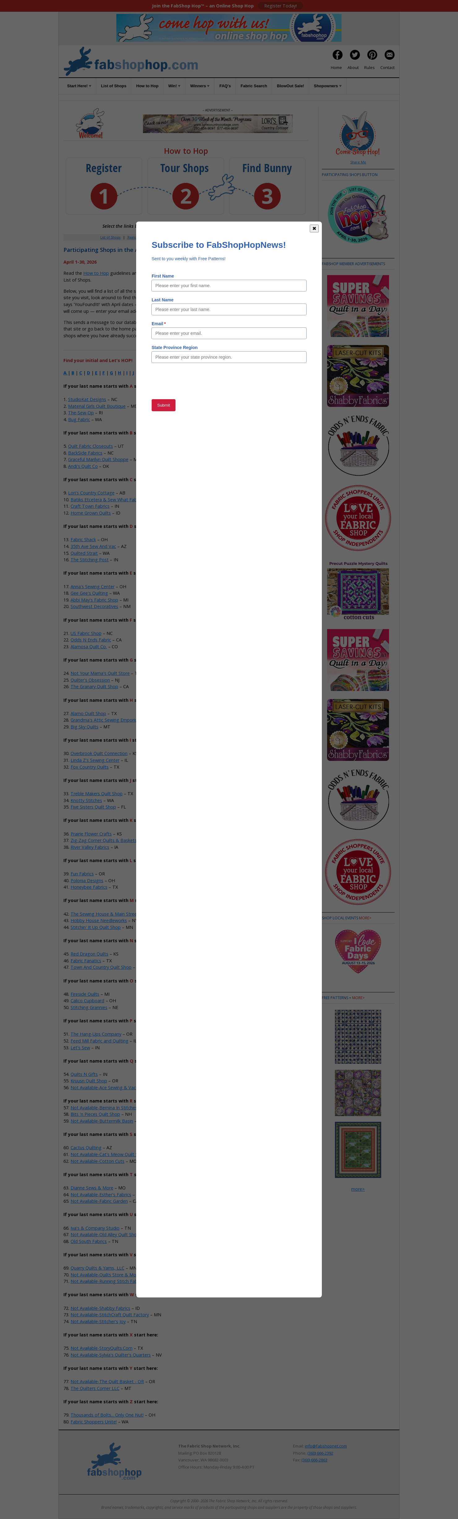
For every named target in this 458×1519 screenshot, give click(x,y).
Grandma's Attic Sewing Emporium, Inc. (111, 720)
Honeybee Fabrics (89, 887)
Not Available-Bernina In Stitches (104, 1108)
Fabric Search (254, 86)
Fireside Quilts (85, 994)
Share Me (358, 162)
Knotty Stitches (86, 800)
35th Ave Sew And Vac (93, 546)
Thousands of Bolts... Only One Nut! (107, 1415)
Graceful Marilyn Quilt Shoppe (98, 459)
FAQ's (225, 86)
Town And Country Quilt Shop (101, 967)
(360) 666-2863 (314, 1460)
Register (134, 237)
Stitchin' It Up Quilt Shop (96, 927)
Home (336, 67)
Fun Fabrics (82, 874)
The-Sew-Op (81, 413)
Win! (174, 86)
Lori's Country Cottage (91, 493)
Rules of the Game (168, 273)
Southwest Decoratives (94, 606)
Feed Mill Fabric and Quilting (99, 1041)
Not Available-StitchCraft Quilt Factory (110, 1315)
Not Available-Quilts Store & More (105, 1275)
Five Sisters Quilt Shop (93, 807)
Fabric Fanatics (86, 961)
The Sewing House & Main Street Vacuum (113, 914)
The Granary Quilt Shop (94, 686)
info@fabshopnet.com (326, 1446)
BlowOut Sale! (290, 86)
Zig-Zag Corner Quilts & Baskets (104, 840)
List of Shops (113, 86)
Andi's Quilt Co (83, 466)
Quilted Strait (84, 553)
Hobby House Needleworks (99, 920)
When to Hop (260, 237)
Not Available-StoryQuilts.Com (101, 1348)
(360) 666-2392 (320, 1453)
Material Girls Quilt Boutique (97, 406)
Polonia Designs (87, 880)
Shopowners (327, 86)
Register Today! (280, 6)
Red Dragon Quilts (89, 954)
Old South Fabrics (89, 1241)
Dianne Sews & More (92, 1188)
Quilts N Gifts (84, 1074)
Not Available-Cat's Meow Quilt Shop (108, 1154)
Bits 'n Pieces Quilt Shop (95, 1114)
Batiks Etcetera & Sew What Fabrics (107, 500)
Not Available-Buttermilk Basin (102, 1121)
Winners (200, 86)
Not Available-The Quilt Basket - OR (107, 1381)
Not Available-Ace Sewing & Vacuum (108, 1087)
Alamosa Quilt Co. (89, 646)
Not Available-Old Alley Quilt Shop (105, 1234)
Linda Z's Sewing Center (95, 760)
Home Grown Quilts (91, 513)
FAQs (223, 237)
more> (365, 918)
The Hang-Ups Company (96, 1034)
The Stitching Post (90, 560)
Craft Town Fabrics (90, 506)
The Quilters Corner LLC (95, 1388)
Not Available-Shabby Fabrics (100, 1308)
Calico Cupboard (87, 1000)
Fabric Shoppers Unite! (94, 1422)
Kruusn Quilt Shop (89, 1081)
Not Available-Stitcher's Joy (98, 1321)
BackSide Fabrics (85, 453)
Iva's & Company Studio (95, 1228)
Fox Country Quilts (90, 767)
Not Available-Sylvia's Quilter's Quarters (111, 1355)
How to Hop (147, 86)
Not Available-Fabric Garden (99, 1201)
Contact (387, 67)
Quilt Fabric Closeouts (90, 446)
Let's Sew (80, 1048)
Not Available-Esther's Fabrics (101, 1195)
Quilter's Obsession (90, 680)
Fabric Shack (83, 539)
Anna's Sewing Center (92, 586)
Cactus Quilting (86, 1147)
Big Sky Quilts (84, 727)
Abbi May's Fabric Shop (94, 600)
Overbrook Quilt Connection (99, 753)
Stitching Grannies (89, 1007)
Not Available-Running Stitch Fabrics (108, 1281)
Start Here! (79, 86)
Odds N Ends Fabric (91, 640)
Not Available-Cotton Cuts (97, 1161)
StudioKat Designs (87, 399)
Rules (369, 67)
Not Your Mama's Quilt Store (100, 673)
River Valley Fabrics (90, 847)
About (353, 67)
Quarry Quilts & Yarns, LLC (97, 1268)
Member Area (159, 237)
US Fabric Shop (86, 633)
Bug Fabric (79, 419)
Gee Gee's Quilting (89, 593)
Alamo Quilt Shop (88, 713)
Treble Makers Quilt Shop (97, 793)
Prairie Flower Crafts (91, 834)
